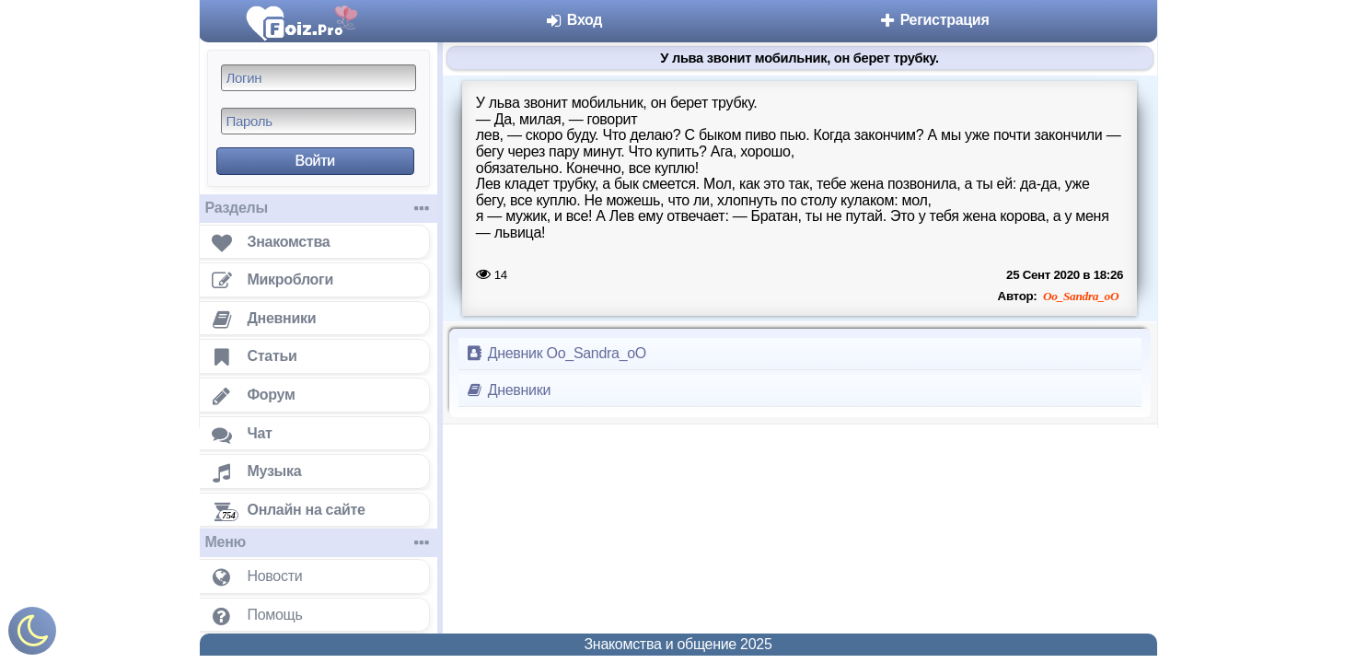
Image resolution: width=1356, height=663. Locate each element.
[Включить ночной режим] (32, 634)
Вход (574, 20)
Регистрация (934, 20)
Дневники (508, 390)
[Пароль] (318, 121)
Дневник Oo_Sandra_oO (556, 353)
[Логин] (318, 77)
